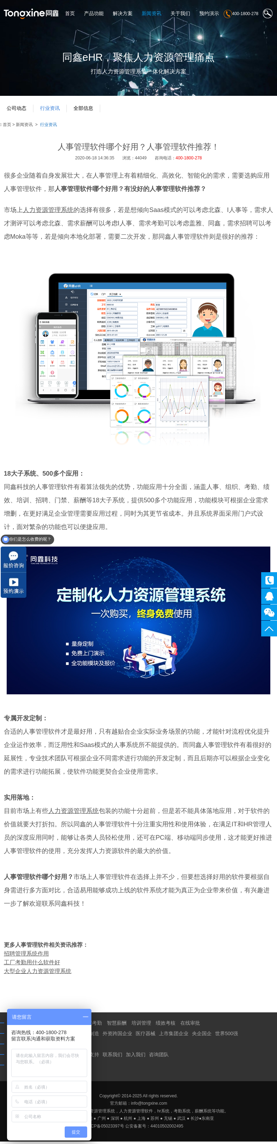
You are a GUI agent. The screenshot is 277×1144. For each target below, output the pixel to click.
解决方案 (123, 13)
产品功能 (94, 13)
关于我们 (180, 13)
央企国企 (202, 1036)
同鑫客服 (269, 596)
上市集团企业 (173, 1036)
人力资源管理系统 (98, 1113)
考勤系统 (182, 1113)
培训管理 (141, 1026)
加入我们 (136, 1057)
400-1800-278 (269, 580)
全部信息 (85, 110)
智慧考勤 (92, 1026)
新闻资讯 (151, 13)
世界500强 (226, 1036)
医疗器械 (145, 1036)
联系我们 (112, 1057)
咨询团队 (159, 1057)
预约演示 (209, 13)
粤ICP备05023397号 (104, 1128)
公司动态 (17, 110)
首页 (70, 13)
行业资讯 (51, 110)
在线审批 (190, 1026)
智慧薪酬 (117, 1026)
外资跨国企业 (117, 1036)
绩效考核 (165, 1026)
